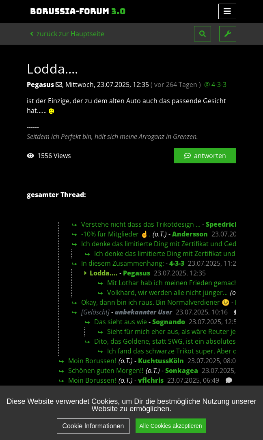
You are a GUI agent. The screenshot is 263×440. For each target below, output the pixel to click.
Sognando (168, 321)
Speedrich (222, 224)
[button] (202, 33)
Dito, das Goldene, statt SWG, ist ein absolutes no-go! (176, 341)
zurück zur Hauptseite (67, 33)
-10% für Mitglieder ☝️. (116, 234)
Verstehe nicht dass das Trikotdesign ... (141, 224)
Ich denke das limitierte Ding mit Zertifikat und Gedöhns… (169, 243)
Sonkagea (181, 370)
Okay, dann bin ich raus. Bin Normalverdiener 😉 (155, 302)
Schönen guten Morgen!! (106, 370)
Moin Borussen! (92, 360)
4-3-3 (176, 263)
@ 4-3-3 (215, 84)
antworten (205, 155)
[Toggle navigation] (227, 11)
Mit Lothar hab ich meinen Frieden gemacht (174, 282)
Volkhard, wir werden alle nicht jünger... (167, 292)
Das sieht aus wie (121, 321)
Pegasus (136, 273)
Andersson (190, 234)
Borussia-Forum (78, 11)
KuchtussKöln (161, 360)
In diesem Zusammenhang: (123, 263)
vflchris (151, 380)
